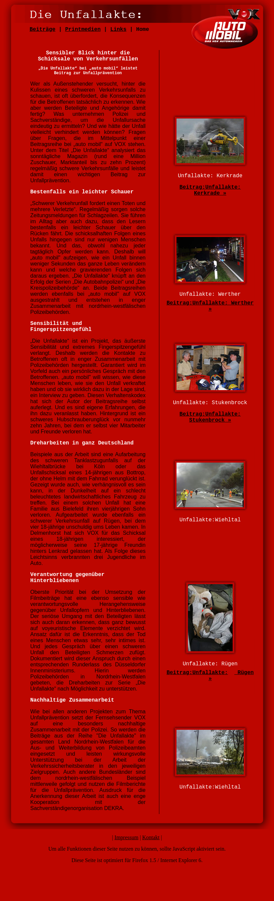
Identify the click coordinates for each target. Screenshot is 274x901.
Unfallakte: (210, 673)
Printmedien (83, 30)
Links (118, 30)
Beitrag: (192, 187)
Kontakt (151, 837)
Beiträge (42, 30)
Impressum (127, 837)
